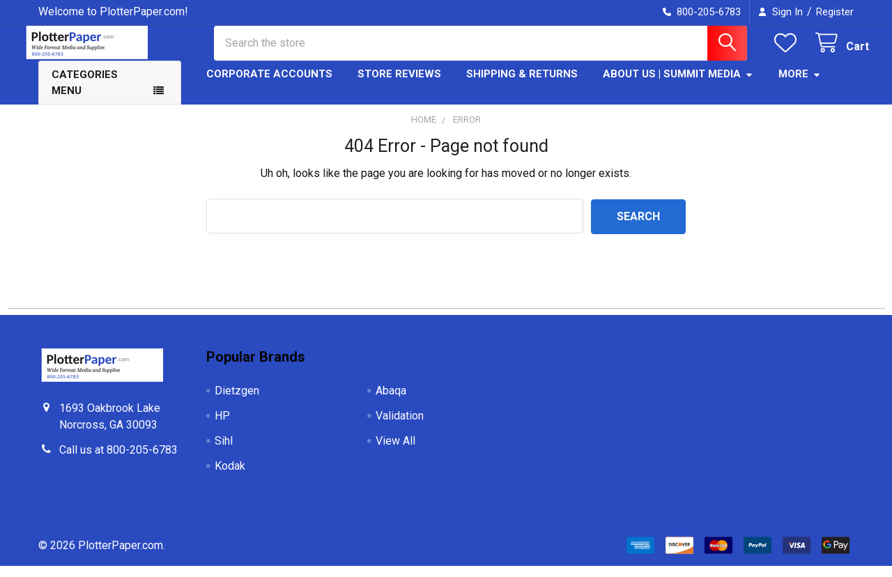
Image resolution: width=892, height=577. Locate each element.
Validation (400, 426)
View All (395, 452)
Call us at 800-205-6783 (118, 461)
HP (222, 426)
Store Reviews (399, 85)
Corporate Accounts (269, 85)
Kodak (230, 477)
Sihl (224, 452)
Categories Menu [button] (85, 94)
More (799, 85)
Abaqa (391, 401)
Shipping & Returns (522, 85)
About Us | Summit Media (678, 85)
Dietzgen (237, 401)
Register (835, 12)
